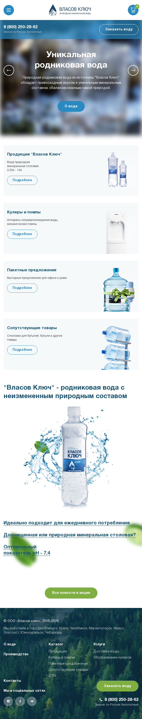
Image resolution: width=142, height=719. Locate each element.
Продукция (58, 651)
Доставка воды (106, 651)
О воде (71, 106)
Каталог (56, 644)
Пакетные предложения (68, 663)
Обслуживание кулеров (112, 657)
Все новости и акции (71, 593)
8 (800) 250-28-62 (21, 27)
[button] (9, 70)
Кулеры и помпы (62, 657)
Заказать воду (119, 29)
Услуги (99, 644)
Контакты (12, 681)
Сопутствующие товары (68, 669)
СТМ (52, 676)
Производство (16, 654)
